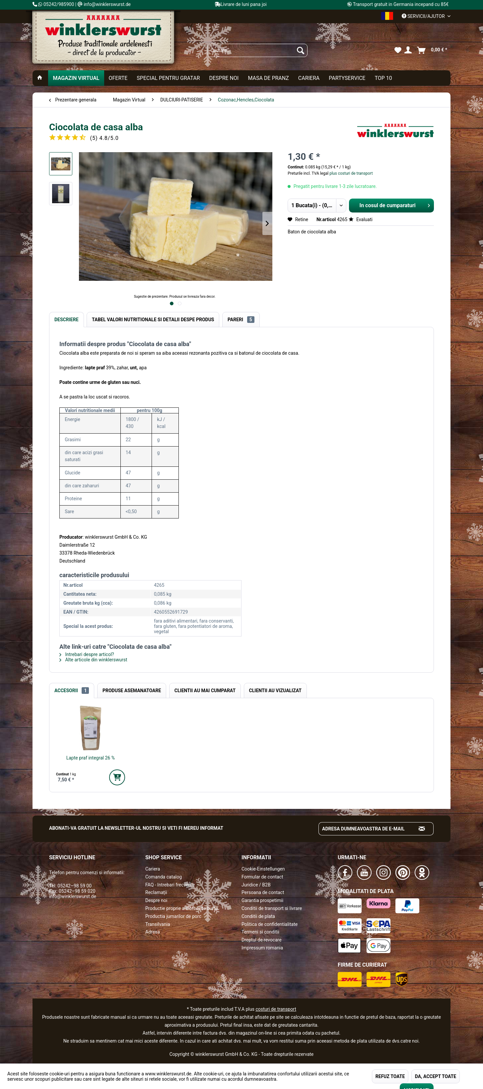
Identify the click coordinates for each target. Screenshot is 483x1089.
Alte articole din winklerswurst (93, 659)
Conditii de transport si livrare (272, 908)
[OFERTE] (118, 78)
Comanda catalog (163, 876)
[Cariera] (309, 78)
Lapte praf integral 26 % (90, 757)
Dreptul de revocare (262, 939)
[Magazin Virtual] (76, 78)
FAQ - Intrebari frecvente (170, 884)
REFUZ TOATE (390, 1076)
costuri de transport (275, 1009)
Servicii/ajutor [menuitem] (424, 16)
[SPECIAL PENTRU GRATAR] (168, 78)
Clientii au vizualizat (275, 690)
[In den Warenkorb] (117, 777)
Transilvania (157, 924)
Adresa (152, 932)
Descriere (66, 319)
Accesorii (71, 690)
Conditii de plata (258, 916)
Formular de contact (262, 876)
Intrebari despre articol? (86, 654)
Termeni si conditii (260, 932)
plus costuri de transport (350, 173)
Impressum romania (262, 947)
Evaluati (361, 219)
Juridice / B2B (256, 884)
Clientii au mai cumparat (205, 690)
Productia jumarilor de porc (173, 916)
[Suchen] (301, 50)
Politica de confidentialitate (270, 924)
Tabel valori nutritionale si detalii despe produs (153, 319)
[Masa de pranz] (268, 78)
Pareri (241, 319)
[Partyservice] (347, 78)
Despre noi (156, 900)
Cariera (152, 869)
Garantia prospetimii (262, 900)
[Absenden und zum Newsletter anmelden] (422, 828)
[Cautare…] (257, 50)
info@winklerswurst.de (72, 896)
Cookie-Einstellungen (263, 869)
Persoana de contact (263, 892)
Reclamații (156, 892)
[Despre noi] (223, 78)
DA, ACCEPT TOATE (435, 1076)
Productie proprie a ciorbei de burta (181, 908)
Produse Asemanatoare (132, 690)
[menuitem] (257, 50)
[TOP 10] (383, 78)
